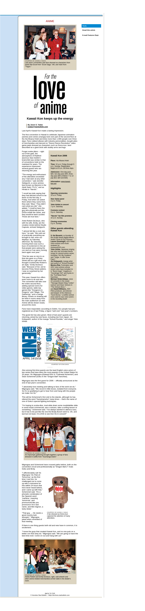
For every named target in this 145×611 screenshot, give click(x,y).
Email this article (88, 30)
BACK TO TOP (50, 593)
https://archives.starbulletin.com (59, 595)
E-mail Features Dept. (90, 35)
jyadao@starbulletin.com (38, 127)
